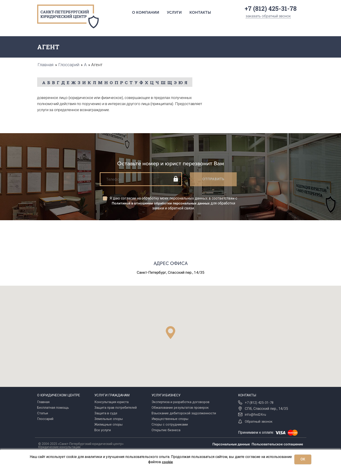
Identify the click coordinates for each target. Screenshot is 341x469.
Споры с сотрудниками (170, 424)
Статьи (42, 413)
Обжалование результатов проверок (180, 408)
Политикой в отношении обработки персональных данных (161, 203)
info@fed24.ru (255, 415)
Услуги (174, 12)
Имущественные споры (170, 419)
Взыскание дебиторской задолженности (184, 413)
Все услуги (102, 430)
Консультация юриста (111, 402)
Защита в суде (105, 413)
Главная (43, 402)
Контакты (200, 12)
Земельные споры (108, 419)
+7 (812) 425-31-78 (259, 403)
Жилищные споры (108, 424)
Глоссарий (45, 419)
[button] (170, 332)
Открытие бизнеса (166, 430)
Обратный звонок (259, 422)
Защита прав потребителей (115, 408)
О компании (145, 12)
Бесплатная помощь (53, 408)
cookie (167, 462)
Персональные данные (232, 444)
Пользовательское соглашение (277, 444)
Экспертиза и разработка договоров (180, 402)
